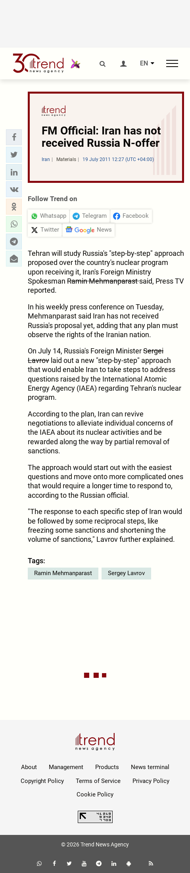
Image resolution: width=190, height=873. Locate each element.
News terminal (150, 767)
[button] (13, 137)
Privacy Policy (150, 781)
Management (66, 767)
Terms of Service (98, 781)
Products (107, 767)
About (29, 767)
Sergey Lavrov (126, 573)
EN (144, 63)
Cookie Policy (95, 794)
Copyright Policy (42, 781)
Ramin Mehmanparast (63, 573)
